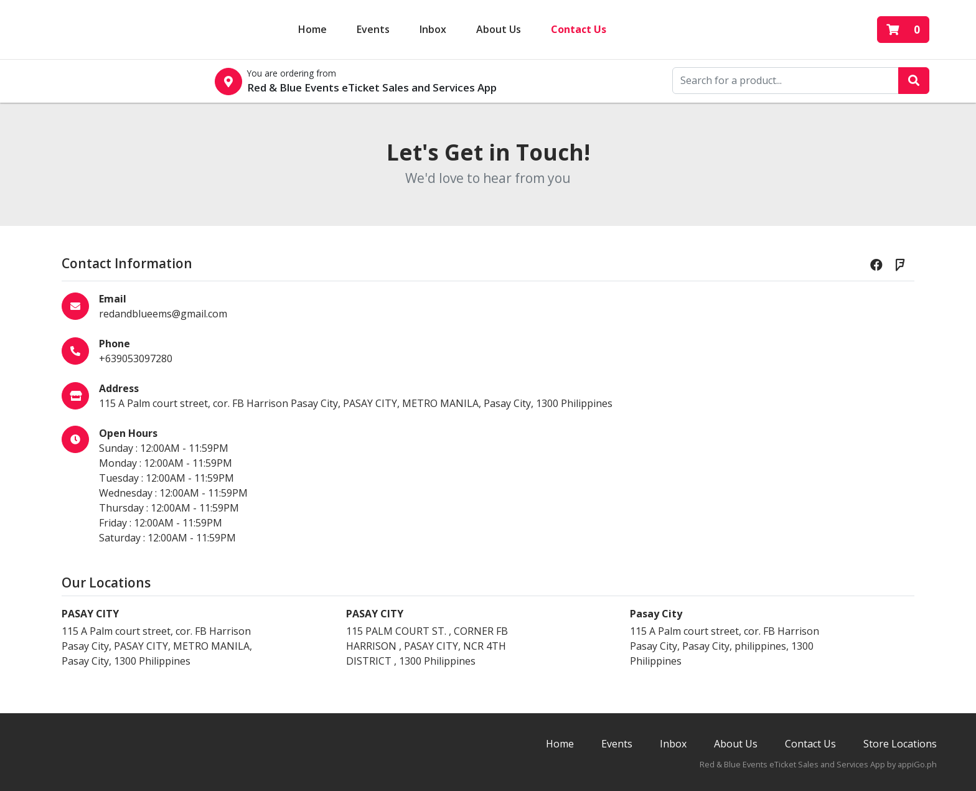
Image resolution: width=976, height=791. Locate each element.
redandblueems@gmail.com (163, 314)
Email (112, 299)
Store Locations (900, 744)
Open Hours (128, 433)
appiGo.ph (917, 764)
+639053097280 (135, 358)
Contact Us (578, 28)
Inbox (673, 744)
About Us (498, 28)
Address (119, 388)
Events (373, 28)
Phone (114, 343)
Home (312, 28)
